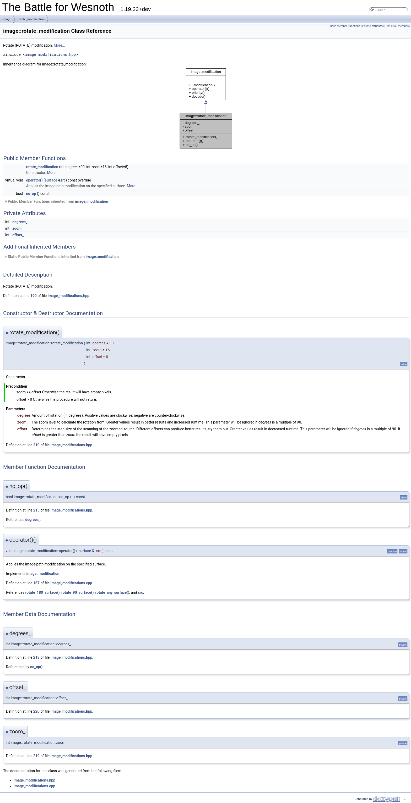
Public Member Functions (344, 26)
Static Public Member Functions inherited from (61, 257)
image (7, 19)
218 (36, 657)
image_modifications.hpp (50, 54)
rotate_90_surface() (77, 592)
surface (51, 180)
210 (36, 445)
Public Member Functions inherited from (56, 201)
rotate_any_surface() (112, 592)
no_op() (36, 667)
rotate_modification (31, 19)
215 (36, 510)
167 (36, 583)
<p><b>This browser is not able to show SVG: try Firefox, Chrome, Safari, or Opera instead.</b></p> (206, 108)
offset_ (18, 235)
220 (36, 711)
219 (36, 756)
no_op (31, 193)
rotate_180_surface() (42, 592)
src (63, 180)
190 (33, 296)
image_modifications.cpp (71, 583)
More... (59, 45)
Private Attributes (373, 26)
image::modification (91, 201)
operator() (34, 180)
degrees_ (19, 222)
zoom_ (17, 228)
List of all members (398, 26)
